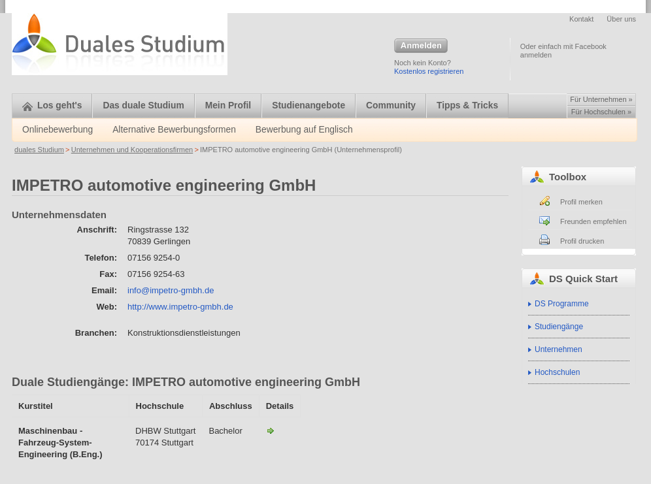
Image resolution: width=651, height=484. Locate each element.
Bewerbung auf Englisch (304, 130)
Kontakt (581, 19)
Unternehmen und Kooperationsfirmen (132, 149)
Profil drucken (582, 241)
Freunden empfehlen (593, 221)
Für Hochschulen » (601, 112)
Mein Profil (228, 105)
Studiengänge (559, 326)
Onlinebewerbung (57, 130)
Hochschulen (557, 372)
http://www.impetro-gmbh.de (180, 307)
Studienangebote (308, 105)
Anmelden (421, 46)
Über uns (621, 19)
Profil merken (581, 202)
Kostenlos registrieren (428, 71)
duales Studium (39, 149)
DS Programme (562, 303)
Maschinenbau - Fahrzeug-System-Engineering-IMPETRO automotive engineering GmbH (270, 430)
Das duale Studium (143, 105)
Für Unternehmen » (601, 99)
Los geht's (52, 105)
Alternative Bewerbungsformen (174, 130)
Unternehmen (558, 349)
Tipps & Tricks (467, 105)
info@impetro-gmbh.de (170, 290)
